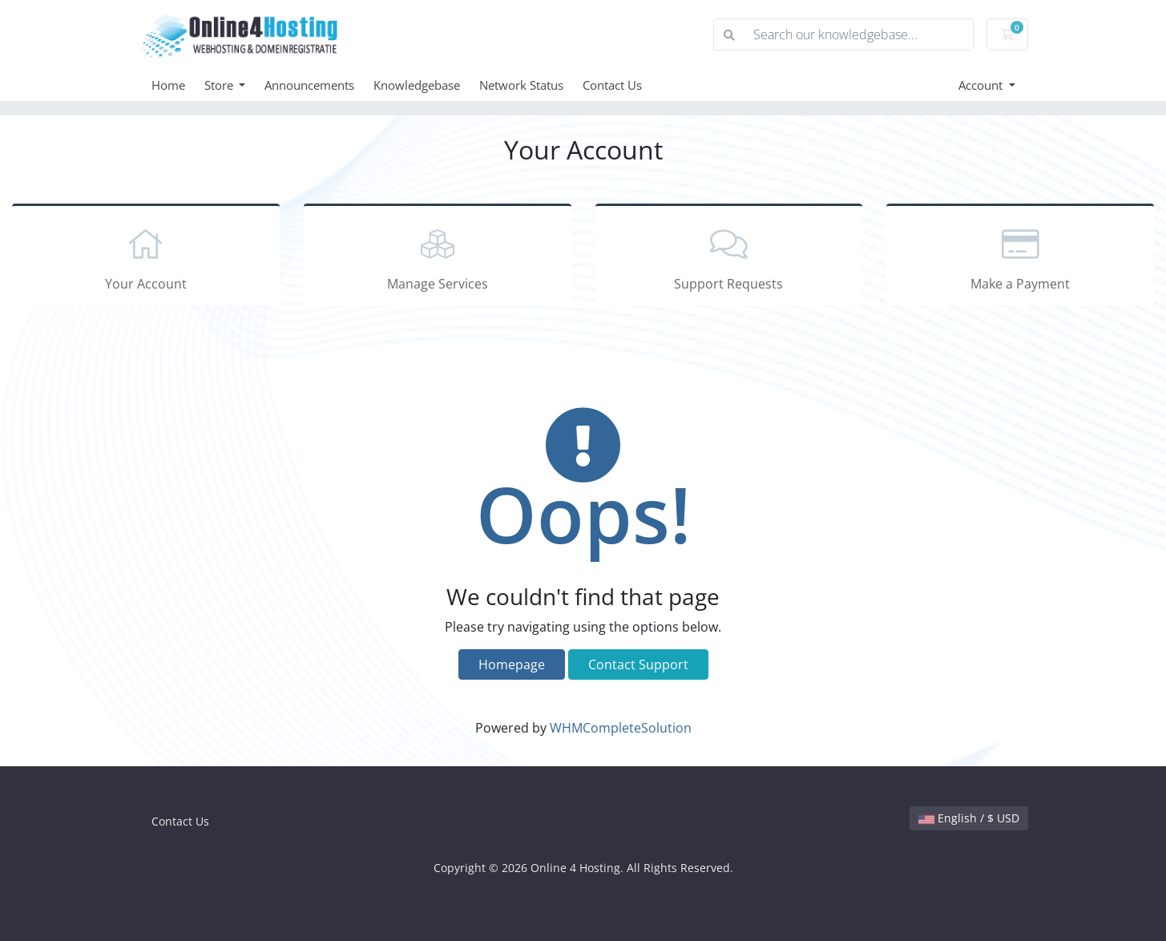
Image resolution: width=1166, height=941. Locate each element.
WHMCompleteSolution (621, 728)
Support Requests (729, 257)
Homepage (511, 664)
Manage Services (437, 257)
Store (220, 85)
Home (168, 85)
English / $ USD (968, 818)
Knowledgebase (416, 85)
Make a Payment (1020, 257)
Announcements (309, 85)
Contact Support (638, 664)
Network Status (521, 85)
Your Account (146, 257)
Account (982, 85)
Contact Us (612, 85)
